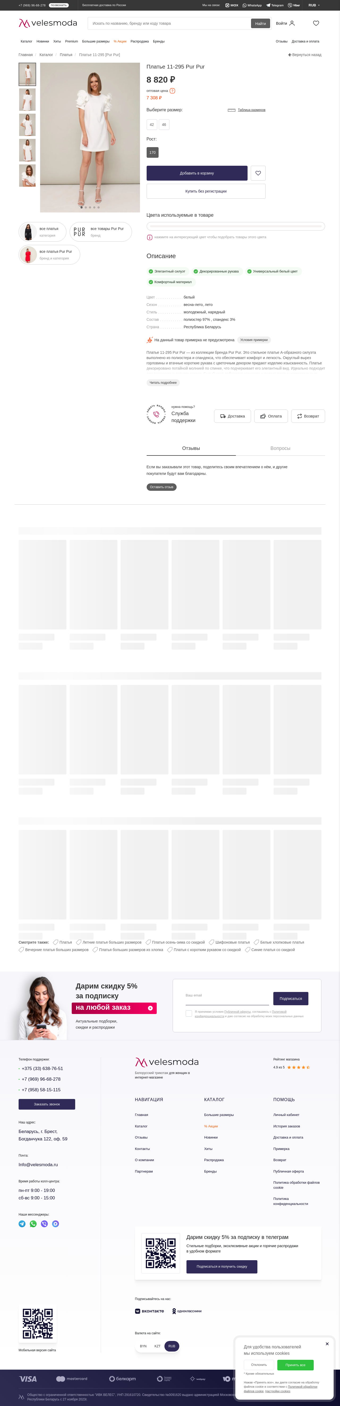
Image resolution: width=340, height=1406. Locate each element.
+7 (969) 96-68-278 (41, 1079)
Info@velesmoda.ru (38, 1164)
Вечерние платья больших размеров (56, 950)
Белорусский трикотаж (151, 1073)
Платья (66, 942)
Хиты (57, 41)
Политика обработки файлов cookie (296, 1185)
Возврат (279, 1160)
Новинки (43, 41)
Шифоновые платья (232, 942)
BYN (143, 1346)
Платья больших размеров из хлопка (131, 950)
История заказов (286, 1126)
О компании (144, 1160)
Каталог (26, 41)
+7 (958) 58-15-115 (41, 1089)
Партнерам (144, 1171)
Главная (141, 1115)
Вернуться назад (304, 55)
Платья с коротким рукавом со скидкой (207, 950)
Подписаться (291, 998)
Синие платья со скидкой (273, 950)
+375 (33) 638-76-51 (42, 1068)
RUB (171, 1346)
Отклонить (259, 1365)
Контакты (142, 1149)
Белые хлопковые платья (282, 942)
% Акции (120, 41)
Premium (71, 41)
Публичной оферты (237, 1011)
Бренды (158, 41)
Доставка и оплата (305, 41)
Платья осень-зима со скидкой (178, 942)
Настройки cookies (277, 1391)
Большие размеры (95, 41)
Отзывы (282, 41)
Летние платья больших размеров (112, 942)
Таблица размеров (246, 110)
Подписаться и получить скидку (222, 1266)
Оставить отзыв (161, 487)
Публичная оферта (288, 1171)
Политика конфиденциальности (290, 1201)
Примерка (281, 1149)
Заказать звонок (47, 1104)
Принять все (295, 1365)
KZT (158, 1346)
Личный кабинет (286, 1115)
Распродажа (140, 41)
